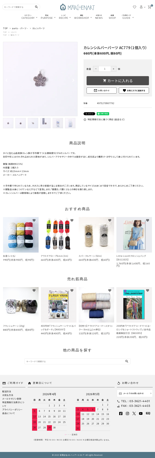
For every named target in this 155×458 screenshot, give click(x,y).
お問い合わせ (101, 90)
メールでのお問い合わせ (131, 393)
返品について (8, 413)
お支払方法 (7, 395)
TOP (5, 32)
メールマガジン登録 (11, 398)
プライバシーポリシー (12, 409)
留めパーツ (15, 35)
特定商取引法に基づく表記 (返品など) (104, 119)
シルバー (14, 32)
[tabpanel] (40, 79)
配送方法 (6, 391)
